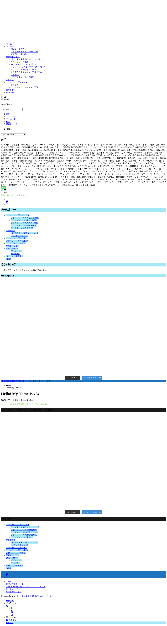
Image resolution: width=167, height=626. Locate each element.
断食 (8, 122)
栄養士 (9, 114)
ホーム (9, 44)
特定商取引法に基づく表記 (22, 77)
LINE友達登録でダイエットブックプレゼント (25, 587)
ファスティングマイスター (17, 82)
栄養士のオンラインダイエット (14, 195)
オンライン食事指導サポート (23, 69)
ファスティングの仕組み (17, 241)
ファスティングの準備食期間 (24, 220)
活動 (8, 259)
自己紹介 (10, 46)
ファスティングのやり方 (17, 215)
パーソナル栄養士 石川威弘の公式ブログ (33, 596)
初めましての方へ (18, 49)
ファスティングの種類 (16, 243)
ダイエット (11, 119)
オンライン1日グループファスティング (28, 67)
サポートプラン (13, 57)
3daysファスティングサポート (24, 64)
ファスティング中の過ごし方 (24, 223)
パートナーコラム (13, 592)
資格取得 (15, 85)
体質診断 (15, 75)
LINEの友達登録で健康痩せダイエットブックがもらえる (25, 381)
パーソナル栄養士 (14, 256)
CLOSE (5, 99)
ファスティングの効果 (16, 238)
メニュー (11, 618)
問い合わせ (11, 92)
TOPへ (9, 623)
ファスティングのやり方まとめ (25, 218)
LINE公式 (11, 620)
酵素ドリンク (12, 124)
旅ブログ (10, 90)
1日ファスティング (19, 236)
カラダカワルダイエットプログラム (26, 72)
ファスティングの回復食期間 (24, 225)
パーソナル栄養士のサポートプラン (26, 59)
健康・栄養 (12, 248)
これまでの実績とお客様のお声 (24, 52)
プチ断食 (10, 231)
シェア (13, 603)
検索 (3, 188)
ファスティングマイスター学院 (24, 87)
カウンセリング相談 (19, 62)
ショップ (10, 80)
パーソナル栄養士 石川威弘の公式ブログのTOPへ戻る (24, 404)
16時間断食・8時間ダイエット (24, 233)
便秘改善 (15, 254)
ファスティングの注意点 (22, 228)
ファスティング (13, 116)
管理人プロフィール (14, 584)
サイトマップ (12, 589)
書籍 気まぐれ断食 (19, 54)
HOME (11, 385)
